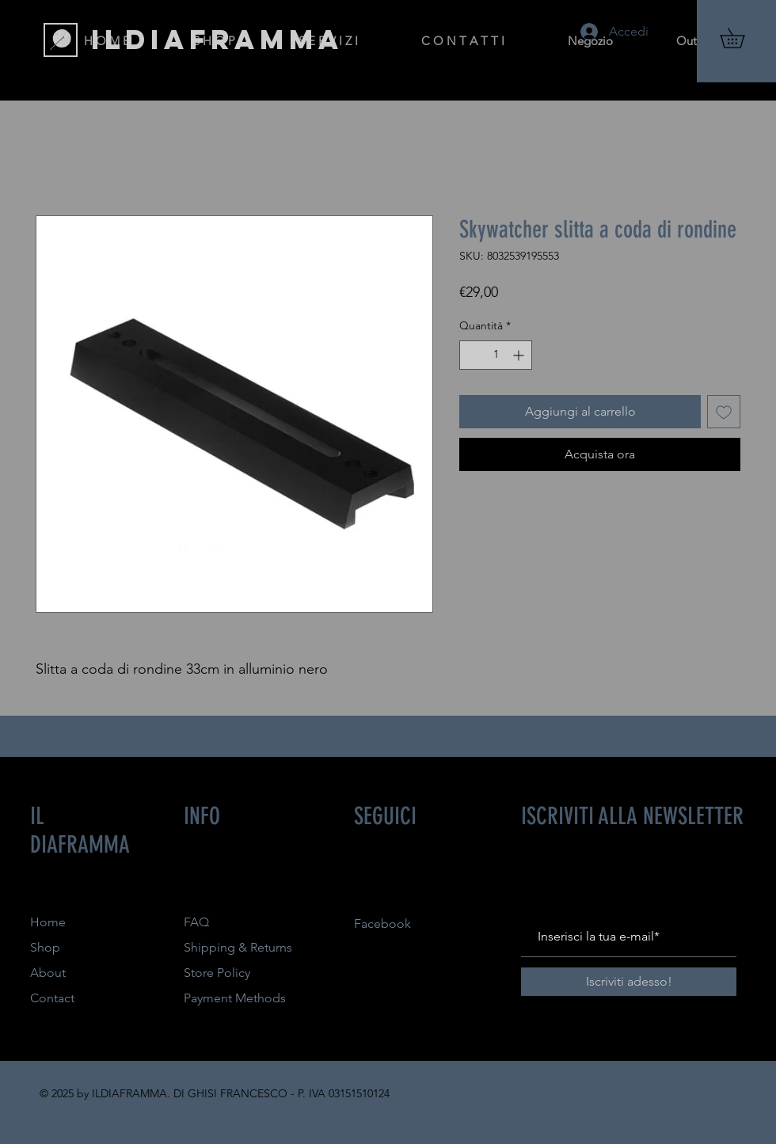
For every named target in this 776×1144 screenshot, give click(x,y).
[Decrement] (471, 355)
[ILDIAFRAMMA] (217, 39)
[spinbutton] (495, 355)
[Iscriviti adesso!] (628, 981)
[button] (742, 38)
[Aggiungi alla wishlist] (723, 411)
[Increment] (520, 355)
